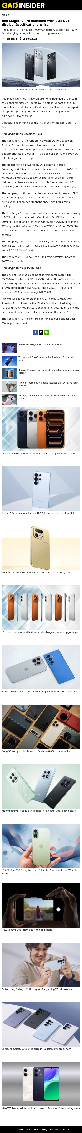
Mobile (6, 14)
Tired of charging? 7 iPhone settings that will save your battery (48, 384)
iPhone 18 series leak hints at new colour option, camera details (49, 371)
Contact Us (64, 1129)
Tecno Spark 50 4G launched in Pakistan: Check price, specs (47, 359)
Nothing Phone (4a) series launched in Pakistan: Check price (47, 397)
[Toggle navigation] (77, 5)
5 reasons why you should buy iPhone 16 (40, 344)
